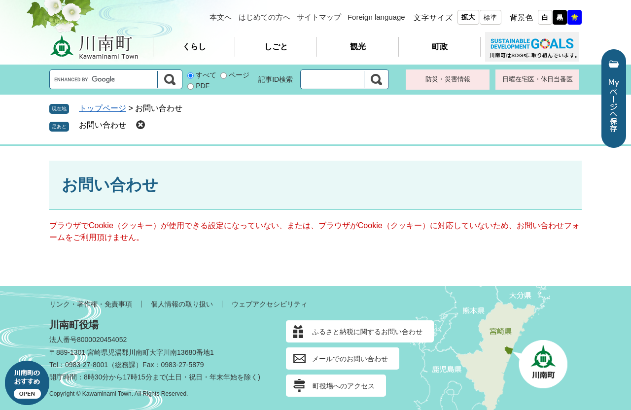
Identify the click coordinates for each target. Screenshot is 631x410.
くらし (194, 46)
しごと (276, 46)
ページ (239, 75)
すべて (206, 75)
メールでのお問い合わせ (350, 359)
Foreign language (376, 17)
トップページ (102, 108)
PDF (203, 86)
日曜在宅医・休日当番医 (537, 79)
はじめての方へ (264, 17)
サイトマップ (319, 17)
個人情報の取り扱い (182, 304)
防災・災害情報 (447, 79)
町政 (440, 46)
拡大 (468, 17)
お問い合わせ (102, 125)
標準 (490, 17)
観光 (358, 46)
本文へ (221, 17)
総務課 (125, 365)
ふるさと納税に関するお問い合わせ (367, 332)
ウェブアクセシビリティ (270, 304)
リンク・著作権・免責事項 (90, 304)
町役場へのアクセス (344, 386)
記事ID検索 (275, 79)
